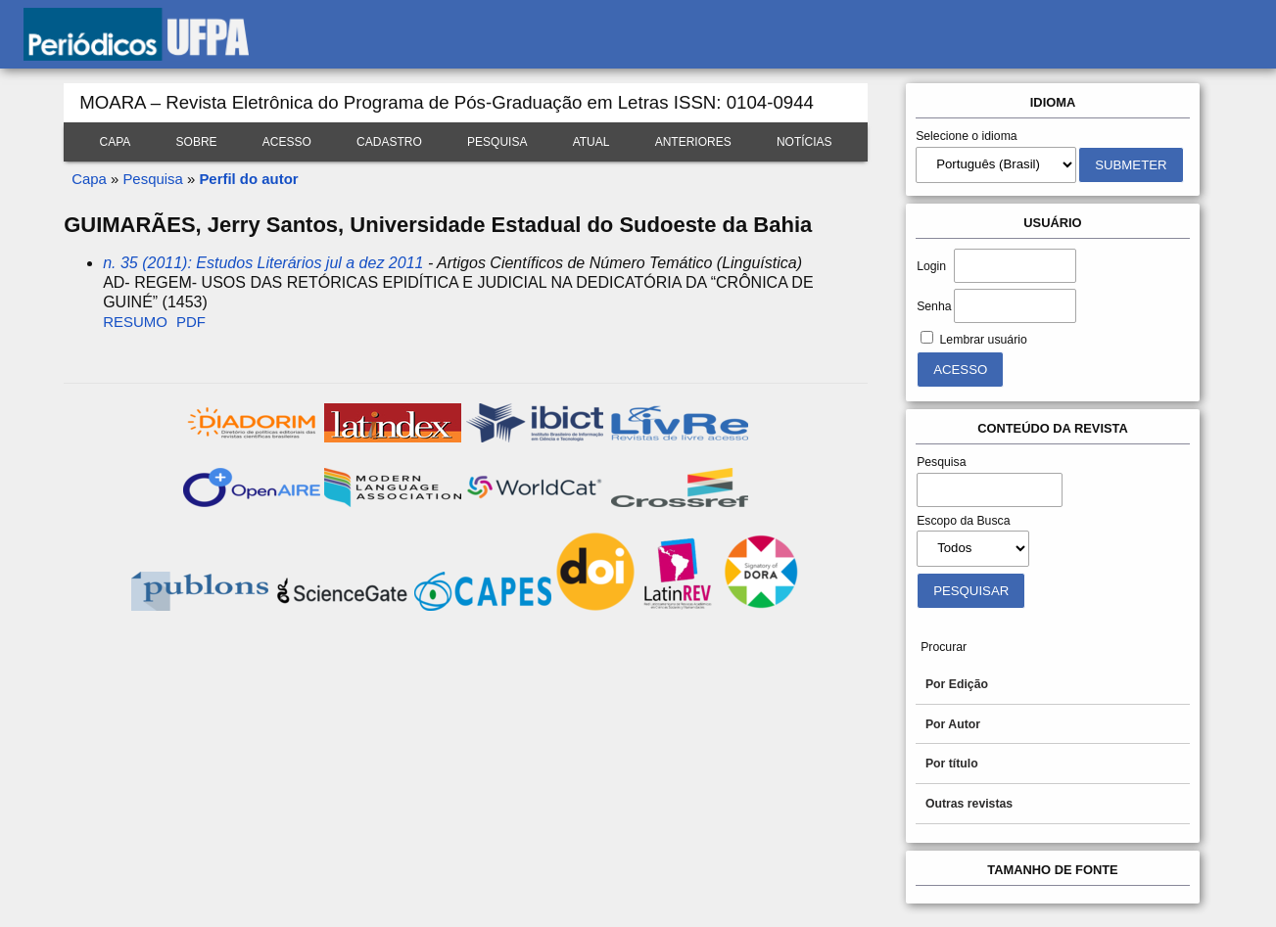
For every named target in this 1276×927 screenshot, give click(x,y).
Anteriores (693, 142)
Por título (951, 763)
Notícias (804, 142)
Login (931, 266)
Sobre (196, 142)
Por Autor (952, 724)
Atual (591, 142)
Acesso (286, 142)
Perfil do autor (248, 178)
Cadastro (389, 142)
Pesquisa (497, 142)
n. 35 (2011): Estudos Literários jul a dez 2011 (263, 263)
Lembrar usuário (983, 340)
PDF (191, 321)
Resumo (135, 321)
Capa (115, 142)
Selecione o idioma (966, 136)
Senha (934, 306)
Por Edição (956, 684)
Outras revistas (969, 804)
